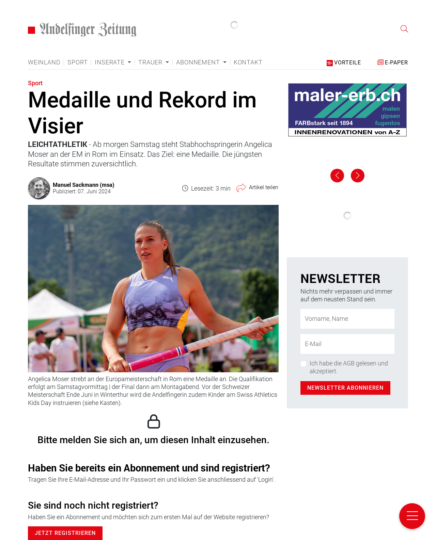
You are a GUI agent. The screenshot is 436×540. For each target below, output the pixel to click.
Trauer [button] (151, 62)
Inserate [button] (110, 62)
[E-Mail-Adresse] (347, 344)
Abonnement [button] (198, 62)
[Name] (347, 319)
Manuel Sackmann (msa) (83, 184)
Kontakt (248, 62)
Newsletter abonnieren (345, 388)
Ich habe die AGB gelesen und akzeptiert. (349, 367)
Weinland (44, 62)
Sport (77, 62)
